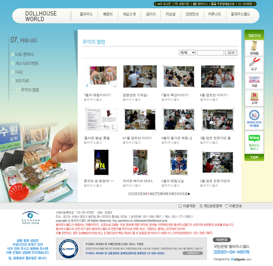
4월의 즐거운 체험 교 (176, 138)
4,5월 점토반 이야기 (137, 138)
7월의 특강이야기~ (175, 95)
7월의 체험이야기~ (98, 95)
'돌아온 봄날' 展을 (97, 138)
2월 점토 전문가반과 (215, 181)
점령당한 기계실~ (136, 95)
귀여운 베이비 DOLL (138, 181)
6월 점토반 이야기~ (214, 95)
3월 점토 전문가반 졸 (215, 138)
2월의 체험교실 (172, 181)
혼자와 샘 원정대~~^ (99, 181)
